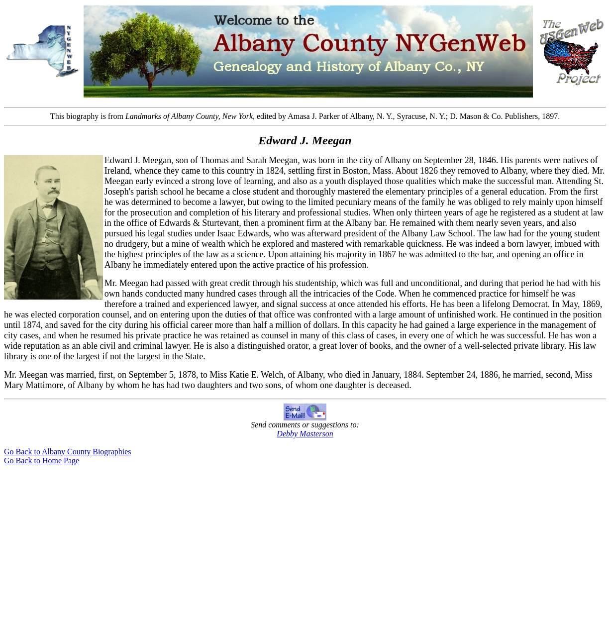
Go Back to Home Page (41, 460)
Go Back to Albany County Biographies (67, 451)
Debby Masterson (305, 433)
